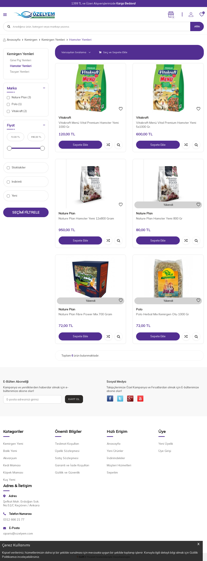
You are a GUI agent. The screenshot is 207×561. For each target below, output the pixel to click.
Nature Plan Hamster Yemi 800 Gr (159, 218)
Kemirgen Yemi (13, 444)
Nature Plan (67, 213)
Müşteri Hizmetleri (119, 466)
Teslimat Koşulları (67, 444)
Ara (197, 26)
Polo (139, 309)
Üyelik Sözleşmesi (67, 452)
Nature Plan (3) (19, 97)
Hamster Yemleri (20, 66)
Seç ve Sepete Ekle (113, 52)
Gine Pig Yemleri (20, 60)
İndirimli (14, 181)
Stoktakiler (16, 167)
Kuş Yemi (9, 480)
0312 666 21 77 (13, 520)
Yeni (12, 195)
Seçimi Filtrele (25, 212)
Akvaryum (10, 459)
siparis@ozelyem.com (18, 534)
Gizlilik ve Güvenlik (67, 473)
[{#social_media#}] (111, 399)
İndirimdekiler (116, 459)
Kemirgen (31, 40)
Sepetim (112, 473)
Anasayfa (11, 40)
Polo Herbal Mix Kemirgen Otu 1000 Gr (162, 314)
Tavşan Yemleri (19, 71)
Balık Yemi (10, 452)
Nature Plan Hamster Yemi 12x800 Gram (86, 218)
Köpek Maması (13, 473)
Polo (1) (14, 104)
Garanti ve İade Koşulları (72, 466)
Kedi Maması (12, 466)
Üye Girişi (164, 452)
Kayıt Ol (74, 399)
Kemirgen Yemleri (53, 40)
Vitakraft (65, 117)
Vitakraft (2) (17, 111)
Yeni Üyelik (165, 444)
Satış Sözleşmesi (66, 459)
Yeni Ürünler (115, 452)
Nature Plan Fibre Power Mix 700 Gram (85, 314)
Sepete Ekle (80, 145)
